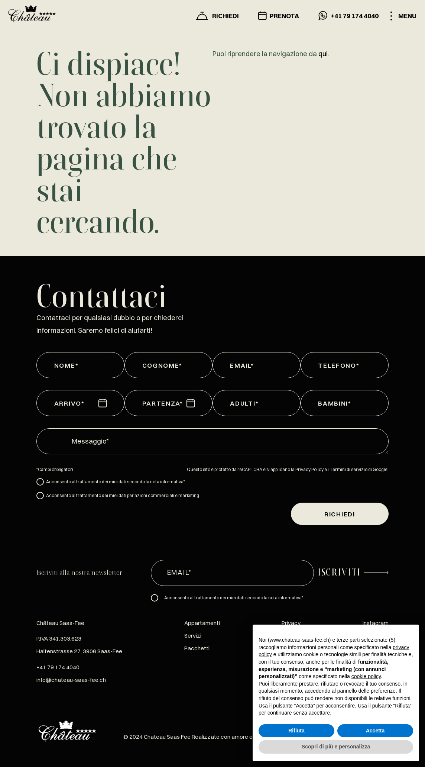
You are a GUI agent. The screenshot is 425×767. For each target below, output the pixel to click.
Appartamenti (202, 622)
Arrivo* (63, 403)
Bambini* (326, 403)
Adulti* (238, 403)
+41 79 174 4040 (58, 667)
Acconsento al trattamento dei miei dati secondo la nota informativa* (115, 481)
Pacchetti (197, 648)
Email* (238, 365)
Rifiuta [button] (296, 731)
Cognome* (151, 365)
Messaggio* (90, 441)
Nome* (63, 365)
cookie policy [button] (366, 676)
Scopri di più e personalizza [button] (336, 747)
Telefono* (326, 365)
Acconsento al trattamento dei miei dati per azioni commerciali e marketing (122, 495)
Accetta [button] (375, 731)
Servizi (192, 635)
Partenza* (151, 403)
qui (323, 53)
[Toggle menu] (403, 16)
